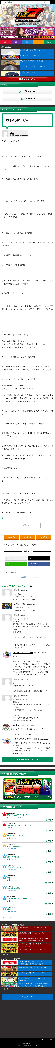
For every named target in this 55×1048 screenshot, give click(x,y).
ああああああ (12, 838)
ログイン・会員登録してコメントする (28, 577)
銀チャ (16, 725)
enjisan (9, 828)
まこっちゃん (12, 848)
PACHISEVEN (29, 1043)
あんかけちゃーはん (14, 817)
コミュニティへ (27, 997)
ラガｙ (16, 604)
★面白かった (27, 525)
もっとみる (4, 954)
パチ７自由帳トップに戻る (27, 760)
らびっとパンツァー (23, 652)
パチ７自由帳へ (7, 918)
